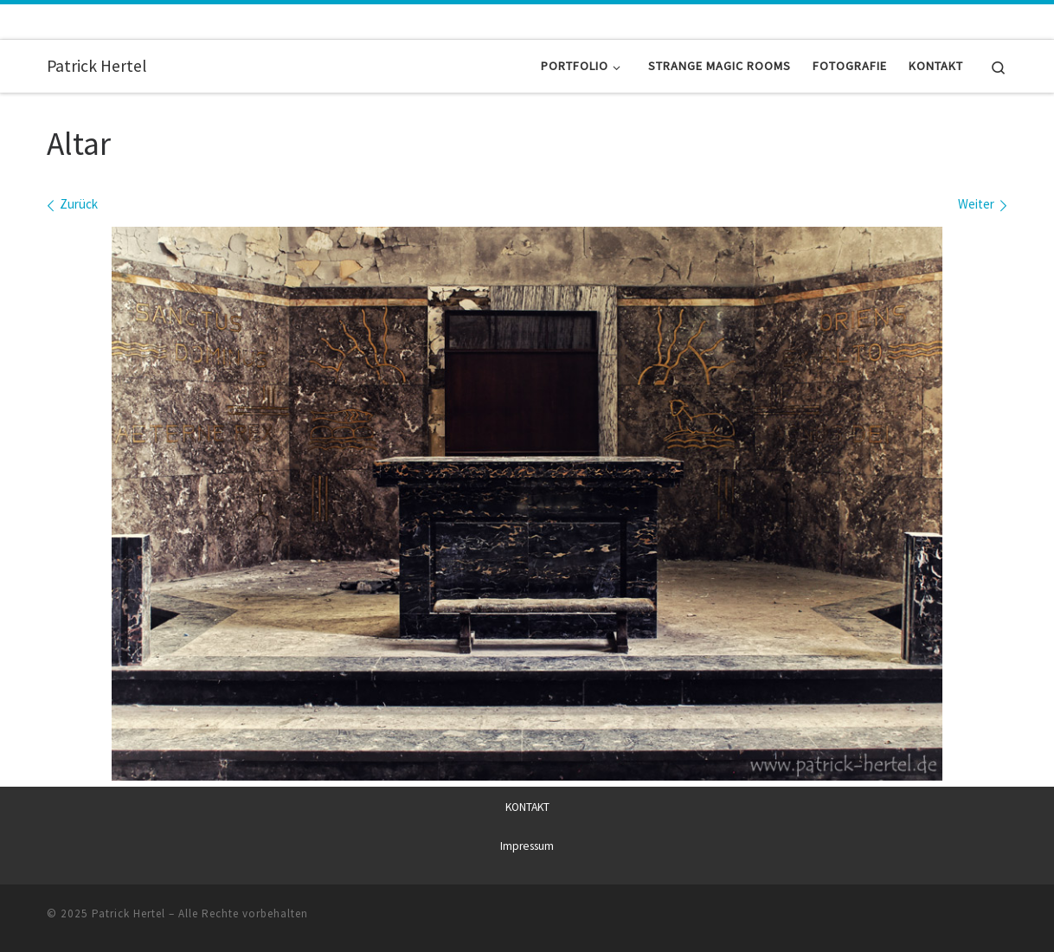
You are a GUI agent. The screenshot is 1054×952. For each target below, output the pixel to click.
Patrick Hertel (128, 913)
